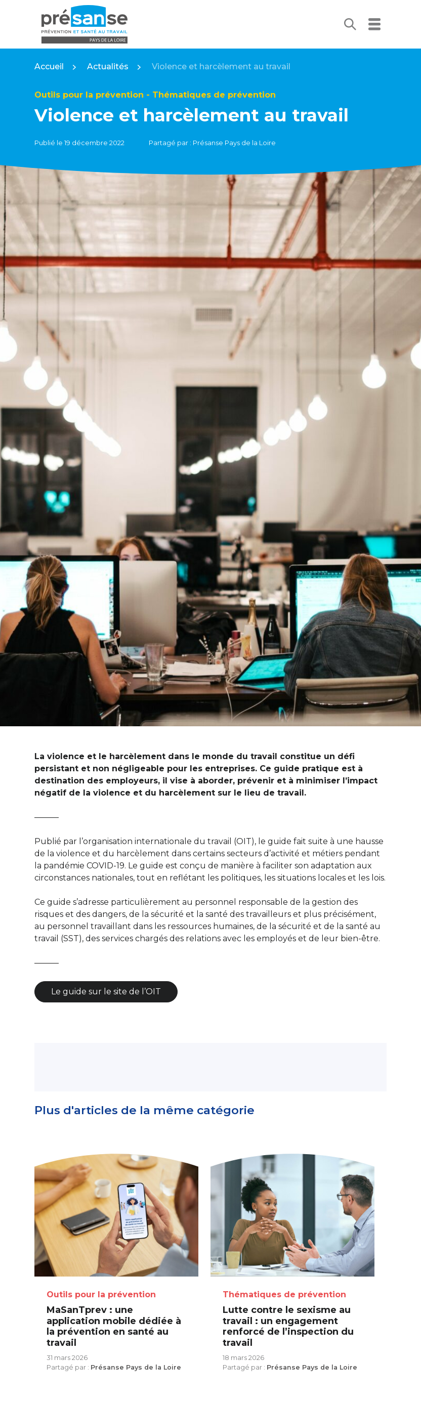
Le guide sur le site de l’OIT (106, 991)
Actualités (108, 66)
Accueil (49, 66)
